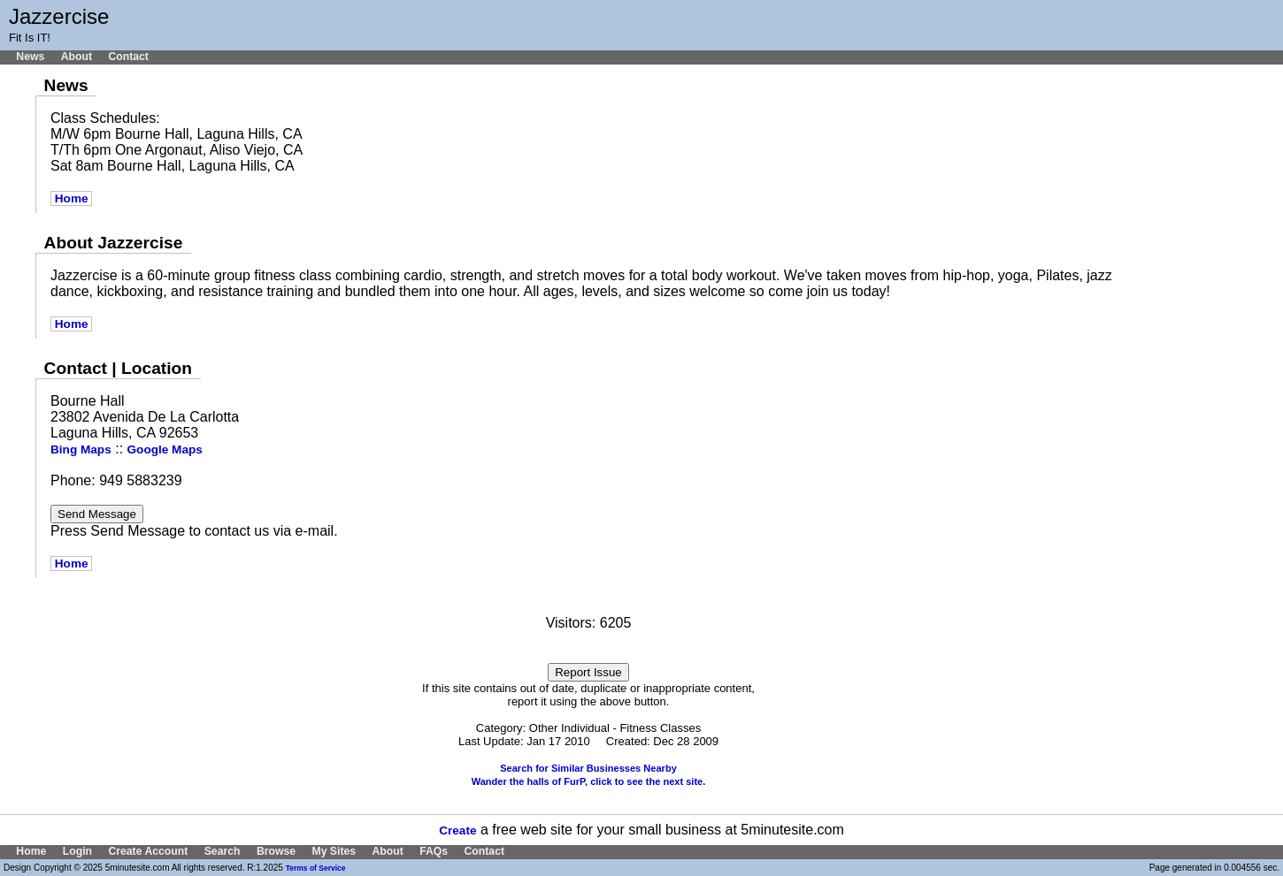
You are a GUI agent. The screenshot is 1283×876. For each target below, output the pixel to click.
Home (71, 198)
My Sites (333, 851)
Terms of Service (316, 868)
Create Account (148, 851)
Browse (276, 851)
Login (77, 851)
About (76, 56)
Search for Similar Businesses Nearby (588, 768)
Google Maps (165, 449)
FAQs (433, 851)
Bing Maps (80, 449)
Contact (128, 56)
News (30, 56)
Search (222, 851)
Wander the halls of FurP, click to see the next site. (589, 781)
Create (457, 830)
